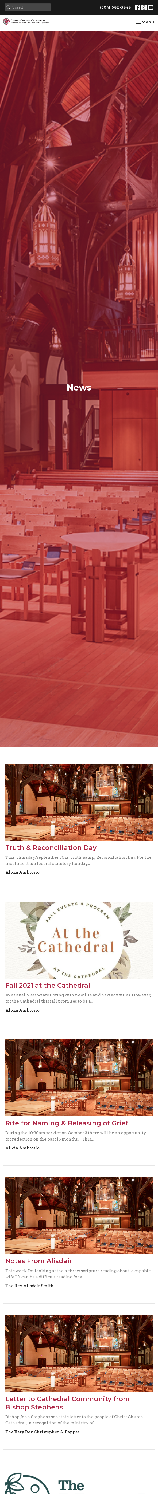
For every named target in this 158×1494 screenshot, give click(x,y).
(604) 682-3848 (115, 7)
